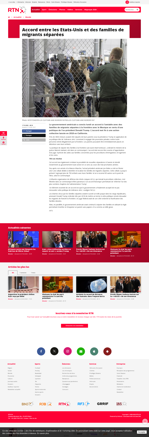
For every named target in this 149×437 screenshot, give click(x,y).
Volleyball (38, 376)
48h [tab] (13, 273)
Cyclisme (38, 378)
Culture (10, 378)
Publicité (119, 376)
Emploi (92, 384)
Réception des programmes (125, 370)
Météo (92, 376)
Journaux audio (12, 381)
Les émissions (66, 368)
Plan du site (33, 418)
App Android (107, 351)
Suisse (10, 370)
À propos (119, 368)
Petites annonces (95, 378)
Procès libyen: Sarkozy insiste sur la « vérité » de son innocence (90, 250)
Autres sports (39, 392)
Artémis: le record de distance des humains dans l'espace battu (90, 295)
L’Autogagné (66, 384)
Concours (65, 389)
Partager (28, 131)
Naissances (41, 2)
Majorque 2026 (90, 9)
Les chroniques (67, 370)
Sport (44, 9)
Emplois (34, 2)
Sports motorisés (40, 389)
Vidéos (70, 9)
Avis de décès (94, 386)
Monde (28, 17)
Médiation (120, 384)
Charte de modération (124, 386)
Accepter (142, 432)
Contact (119, 389)
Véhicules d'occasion (79, 2)
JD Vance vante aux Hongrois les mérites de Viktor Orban (22, 250)
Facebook (41, 351)
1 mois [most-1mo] (33, 273)
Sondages (65, 386)
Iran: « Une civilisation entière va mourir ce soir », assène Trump (56, 250)
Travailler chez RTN (122, 378)
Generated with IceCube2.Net (132, 416)
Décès (48, 2)
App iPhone (94, 351)
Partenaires (120, 381)
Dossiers (10, 384)
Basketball (38, 373)
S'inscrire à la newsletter (74, 326)
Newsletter (120, 392)
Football (37, 368)
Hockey (37, 370)
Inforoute (28, 2)
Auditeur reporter (13, 386)
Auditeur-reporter (132, 2)
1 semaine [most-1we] (23, 273)
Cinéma (92, 370)
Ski (36, 381)
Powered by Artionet (116, 416)
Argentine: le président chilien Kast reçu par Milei (21, 295)
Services (78, 9)
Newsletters (81, 351)
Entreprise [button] (20, 2)
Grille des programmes (69, 376)
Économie (11, 376)
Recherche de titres (68, 373)
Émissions (53, 9)
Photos (62, 9)
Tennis (37, 386)
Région (10, 368)
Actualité (36, 9)
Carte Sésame (55, 2)
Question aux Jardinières (70, 381)
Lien (26, 140)
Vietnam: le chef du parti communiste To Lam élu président (121, 251)
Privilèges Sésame (66, 2)
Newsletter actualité (14, 389)
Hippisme (38, 384)
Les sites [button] (11, 2)
